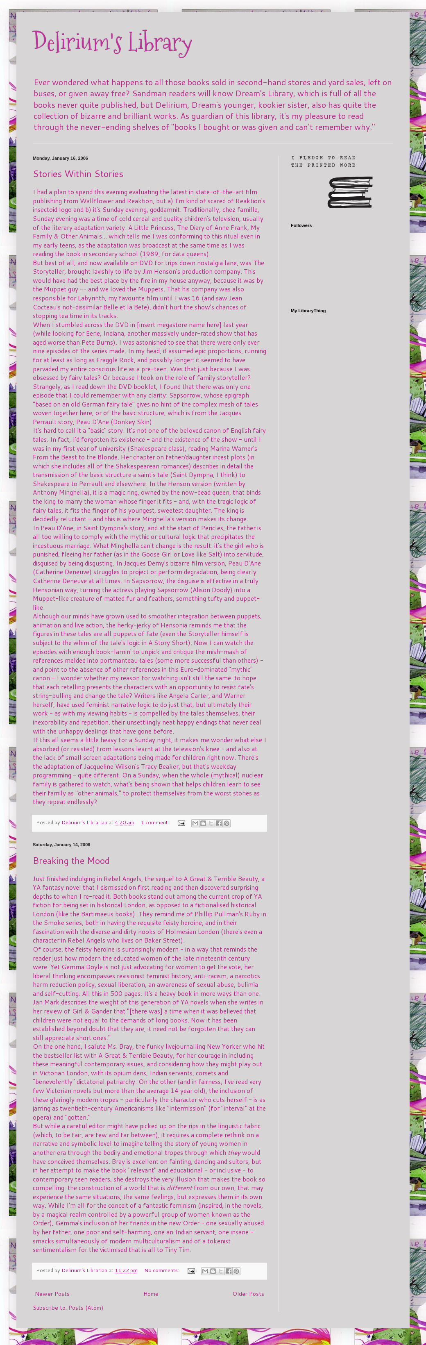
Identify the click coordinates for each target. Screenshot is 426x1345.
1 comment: (155, 822)
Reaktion (140, 200)
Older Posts (248, 1294)
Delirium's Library (113, 42)
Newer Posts (52, 1294)
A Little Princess (151, 227)
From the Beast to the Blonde (75, 456)
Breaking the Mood (71, 860)
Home (151, 1294)
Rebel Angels (122, 878)
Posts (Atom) (85, 1308)
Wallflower (96, 200)
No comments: (162, 1270)
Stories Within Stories (78, 173)
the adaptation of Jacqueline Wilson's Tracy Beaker (106, 766)
